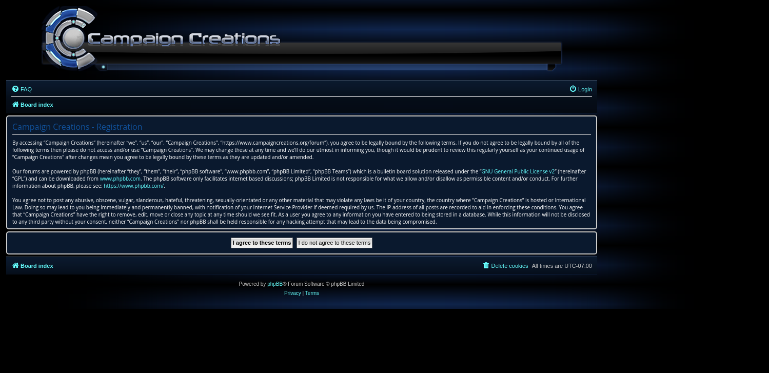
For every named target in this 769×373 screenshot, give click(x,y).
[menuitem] (21, 89)
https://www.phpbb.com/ (134, 185)
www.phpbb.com (120, 178)
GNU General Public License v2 (518, 171)
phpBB (275, 284)
